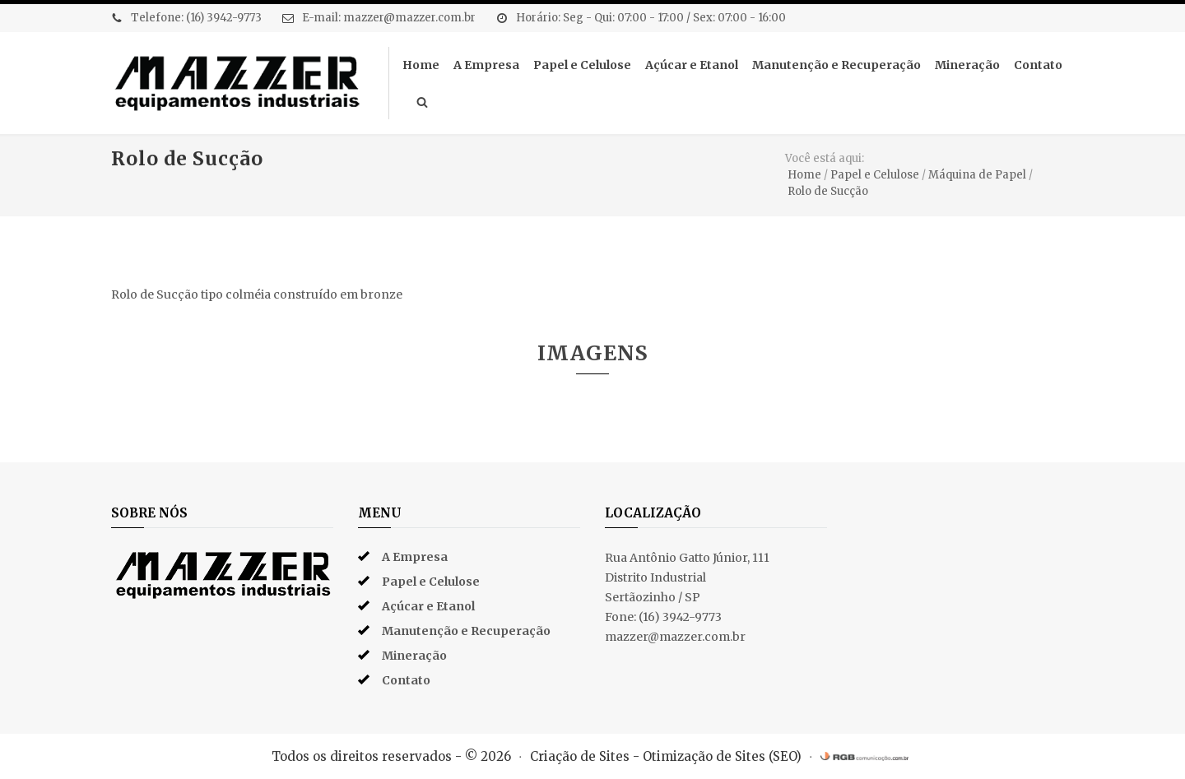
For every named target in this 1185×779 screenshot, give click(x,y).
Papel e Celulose (582, 65)
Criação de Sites (580, 756)
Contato (1038, 65)
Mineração (967, 65)
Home (420, 65)
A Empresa (486, 65)
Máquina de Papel (977, 175)
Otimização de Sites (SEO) (722, 756)
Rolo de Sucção (828, 191)
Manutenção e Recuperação (836, 65)
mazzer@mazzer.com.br (409, 18)
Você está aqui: (824, 158)
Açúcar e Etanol (691, 65)
